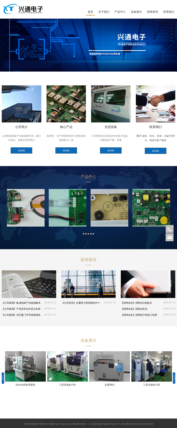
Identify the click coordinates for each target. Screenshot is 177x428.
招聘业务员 (139, 308)
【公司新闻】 (9, 302)
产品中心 (120, 12)
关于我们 (103, 12)
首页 (90, 12)
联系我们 (168, 12)
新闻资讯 (152, 12)
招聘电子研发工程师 (144, 314)
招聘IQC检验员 (141, 302)
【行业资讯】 (68, 302)
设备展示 (136, 12)
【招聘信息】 (126, 302)
